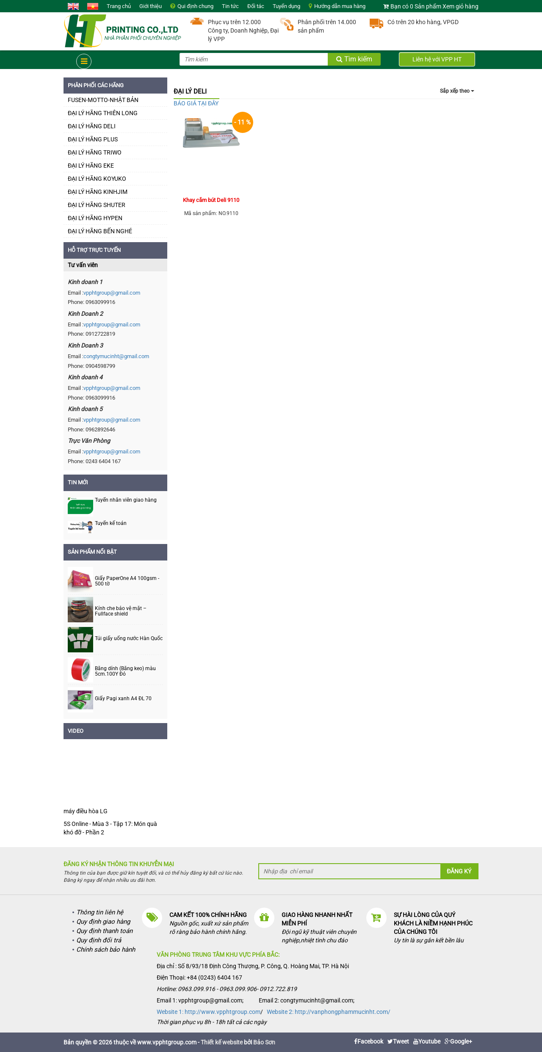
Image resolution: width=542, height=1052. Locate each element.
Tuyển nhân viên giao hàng (126, 500)
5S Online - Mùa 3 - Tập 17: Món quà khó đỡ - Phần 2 (110, 828)
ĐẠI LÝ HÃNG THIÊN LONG (103, 113)
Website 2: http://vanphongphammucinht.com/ (328, 1011)
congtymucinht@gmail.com (116, 356)
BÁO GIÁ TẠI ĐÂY (196, 103)
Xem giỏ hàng (460, 6)
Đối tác (255, 6)
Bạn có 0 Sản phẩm (415, 6)
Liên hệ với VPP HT (437, 59)
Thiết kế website (222, 1042)
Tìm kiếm (354, 59)
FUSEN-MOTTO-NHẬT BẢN (103, 100)
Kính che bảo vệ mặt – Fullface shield (121, 611)
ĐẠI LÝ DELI (190, 91)
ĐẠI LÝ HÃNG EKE (91, 165)
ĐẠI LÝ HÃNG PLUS (93, 139)
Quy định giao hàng (103, 921)
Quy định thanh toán (104, 931)
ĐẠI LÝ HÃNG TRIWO (95, 152)
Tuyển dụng (286, 6)
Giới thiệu (150, 6)
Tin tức (230, 6)
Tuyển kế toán (111, 523)
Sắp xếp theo (457, 91)
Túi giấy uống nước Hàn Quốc (129, 638)
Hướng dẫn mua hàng (339, 6)
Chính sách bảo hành (105, 949)
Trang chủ (119, 6)
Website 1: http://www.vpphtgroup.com (208, 1011)
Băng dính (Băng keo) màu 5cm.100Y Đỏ (125, 671)
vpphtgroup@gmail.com (111, 293)
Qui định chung (195, 6)
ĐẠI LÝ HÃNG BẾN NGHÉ (100, 231)
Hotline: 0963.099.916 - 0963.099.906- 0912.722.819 (227, 989)
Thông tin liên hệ (99, 912)
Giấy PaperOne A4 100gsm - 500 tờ (127, 581)
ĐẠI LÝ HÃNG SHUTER (96, 205)
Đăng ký (459, 871)
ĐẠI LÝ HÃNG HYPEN (95, 218)
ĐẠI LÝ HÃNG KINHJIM (97, 191)
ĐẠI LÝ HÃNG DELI (92, 126)
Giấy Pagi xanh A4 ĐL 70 (123, 698)
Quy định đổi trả (98, 940)
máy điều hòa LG (86, 811)
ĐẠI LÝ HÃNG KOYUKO (97, 178)
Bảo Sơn (264, 1042)
